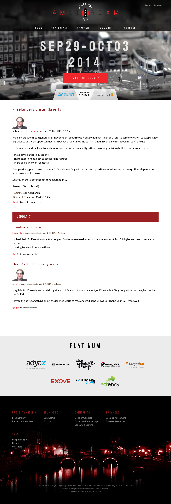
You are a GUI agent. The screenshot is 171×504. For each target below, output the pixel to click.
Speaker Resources (115, 421)
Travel (17, 434)
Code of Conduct (83, 417)
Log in (147, 5)
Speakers (113, 412)
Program (83, 27)
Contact (157, 5)
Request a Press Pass (22, 421)
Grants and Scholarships (87, 421)
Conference (59, 27)
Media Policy (18, 417)
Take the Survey (85, 78)
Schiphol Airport (20, 439)
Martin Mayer (18, 233)
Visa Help (17, 446)
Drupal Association (79, 485)
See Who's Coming (84, 424)
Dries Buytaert (101, 488)
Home (38, 27)
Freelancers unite (26, 227)
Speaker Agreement (116, 417)
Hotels (15, 443)
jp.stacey (33, 131)
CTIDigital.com (94, 491)
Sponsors (129, 27)
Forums (47, 421)
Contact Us (49, 417)
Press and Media (24, 412)
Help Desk (51, 412)
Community (105, 27)
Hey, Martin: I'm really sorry (35, 264)
